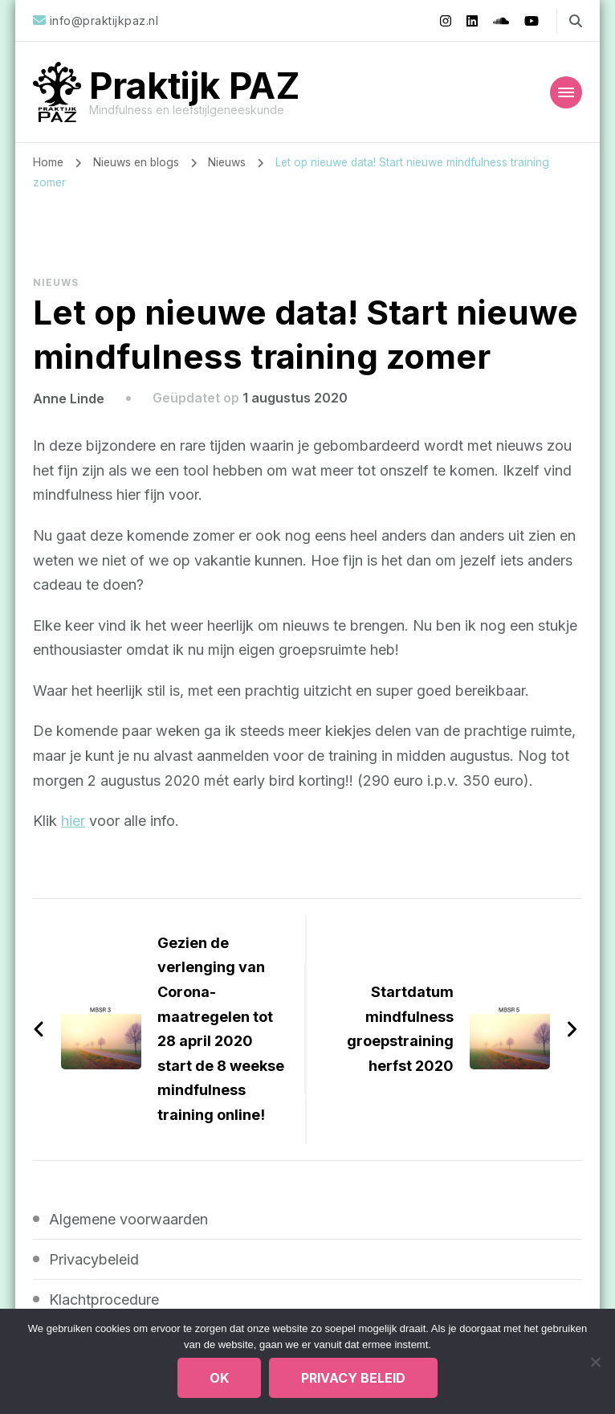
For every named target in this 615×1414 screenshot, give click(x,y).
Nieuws (56, 282)
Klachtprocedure (104, 1298)
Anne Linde (68, 398)
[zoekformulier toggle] (575, 20)
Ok (219, 1378)
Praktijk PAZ (194, 85)
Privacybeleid (94, 1258)
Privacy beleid (353, 1378)
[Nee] (595, 1362)
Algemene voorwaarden (128, 1218)
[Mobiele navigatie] (566, 92)
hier (73, 819)
